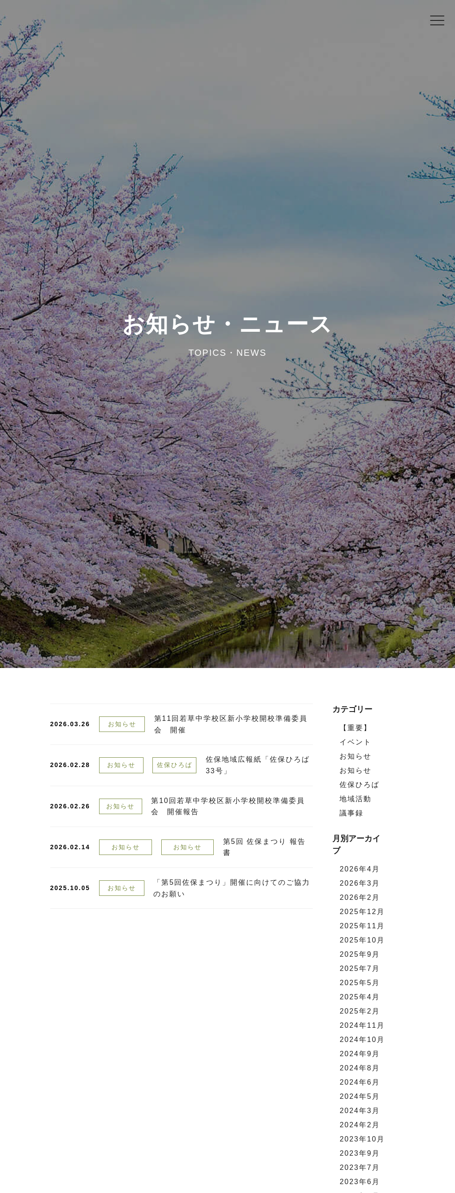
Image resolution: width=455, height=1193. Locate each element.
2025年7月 (359, 968)
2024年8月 (359, 1068)
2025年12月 (361, 911)
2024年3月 (359, 1110)
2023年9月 (359, 1153)
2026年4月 (359, 869)
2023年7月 (359, 1167)
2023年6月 (359, 1181)
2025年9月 (359, 954)
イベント (355, 742)
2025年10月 (361, 940)
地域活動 (355, 799)
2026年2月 (359, 897)
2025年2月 (359, 1011)
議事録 (351, 813)
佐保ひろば (174, 764)
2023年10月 (361, 1139)
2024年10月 (361, 1039)
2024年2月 (359, 1125)
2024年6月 (359, 1082)
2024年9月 (359, 1054)
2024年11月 (361, 1025)
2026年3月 (359, 883)
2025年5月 (359, 982)
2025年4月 (359, 997)
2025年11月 (361, 926)
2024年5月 (359, 1096)
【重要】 (355, 728)
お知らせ (122, 724)
